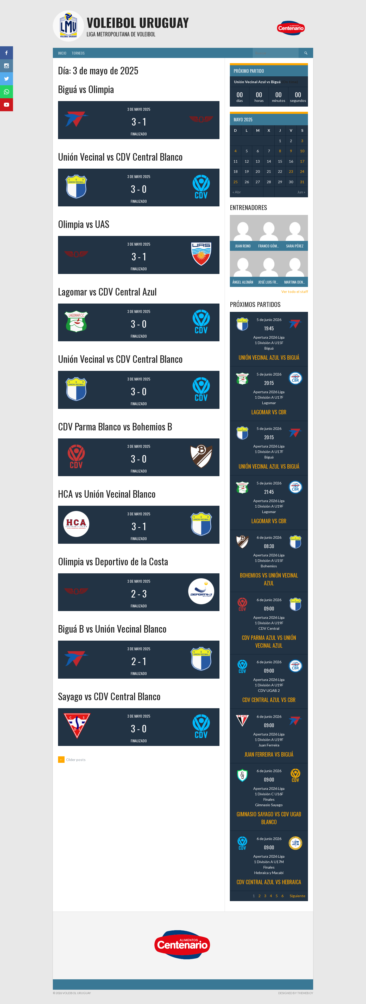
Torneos (78, 53)
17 (302, 161)
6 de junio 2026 (269, 537)
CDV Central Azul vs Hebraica (269, 882)
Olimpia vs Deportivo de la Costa (113, 561)
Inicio (62, 53)
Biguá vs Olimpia (86, 89)
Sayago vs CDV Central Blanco (109, 696)
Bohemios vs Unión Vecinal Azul (269, 579)
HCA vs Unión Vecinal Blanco (107, 493)
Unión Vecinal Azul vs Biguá (257, 82)
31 (302, 182)
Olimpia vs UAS (83, 224)
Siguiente (297, 896)
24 (302, 171)
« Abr (236, 192)
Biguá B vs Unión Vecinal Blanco (112, 628)
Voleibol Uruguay (138, 22)
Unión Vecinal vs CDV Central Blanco (120, 156)
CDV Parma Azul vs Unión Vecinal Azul (269, 641)
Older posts (72, 759)
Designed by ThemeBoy (295, 993)
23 (291, 171)
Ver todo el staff (294, 291)
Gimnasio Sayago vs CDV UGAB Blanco (269, 818)
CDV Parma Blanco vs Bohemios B (115, 426)
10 (302, 151)
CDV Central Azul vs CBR (268, 700)
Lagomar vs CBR (268, 412)
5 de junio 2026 (269, 319)
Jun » (301, 192)
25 (236, 182)
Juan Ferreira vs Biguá (268, 754)
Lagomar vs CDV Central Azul (107, 291)
